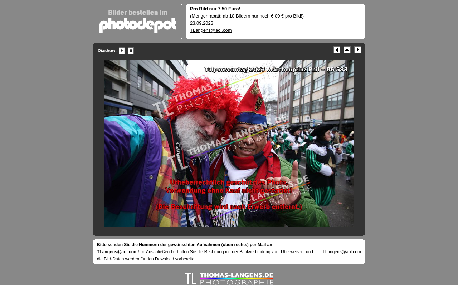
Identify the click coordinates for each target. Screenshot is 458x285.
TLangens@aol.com (211, 30)
